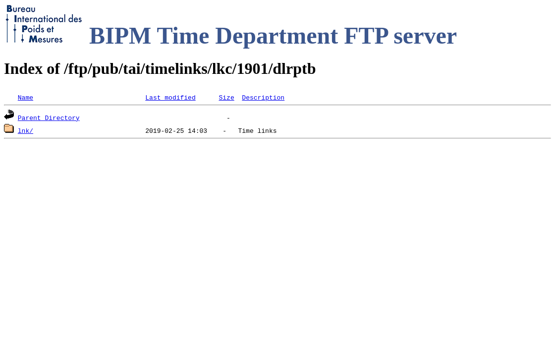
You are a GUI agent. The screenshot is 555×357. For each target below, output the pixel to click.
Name (25, 97)
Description (263, 97)
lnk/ (25, 130)
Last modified (170, 97)
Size (226, 97)
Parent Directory (49, 117)
